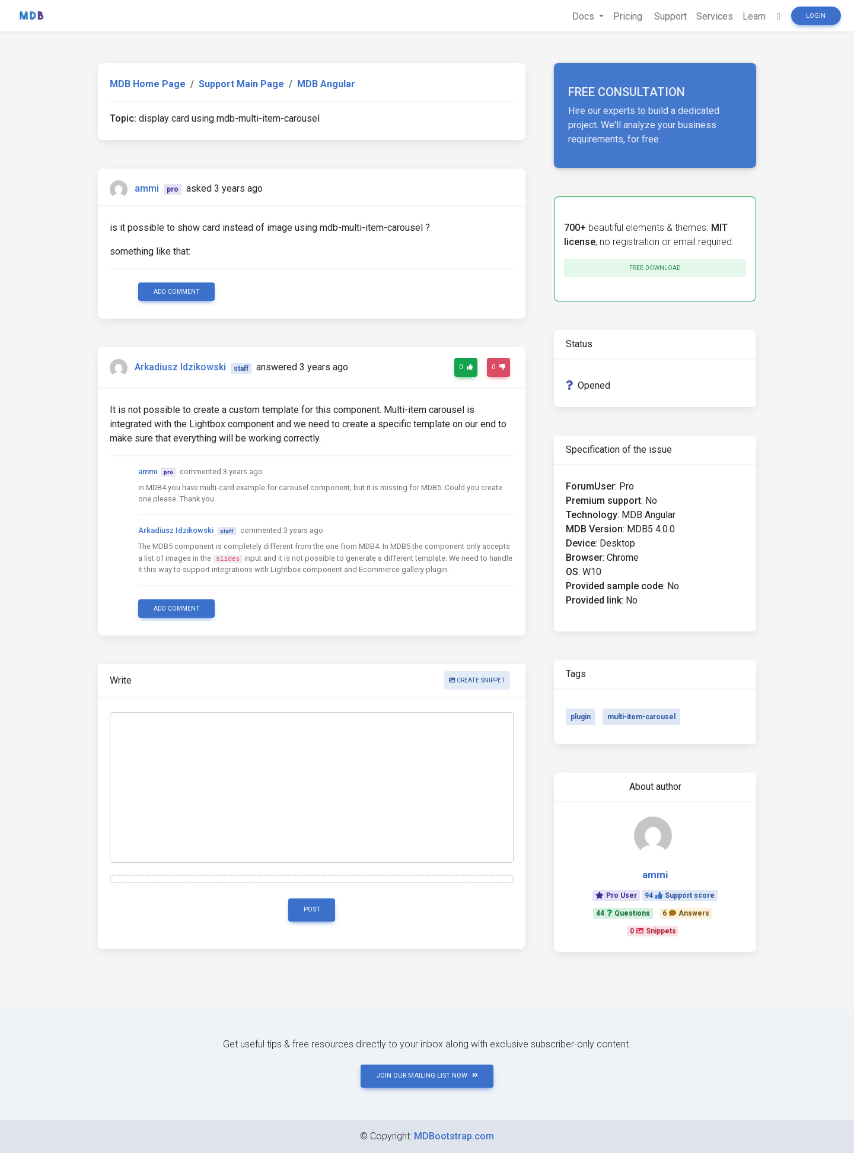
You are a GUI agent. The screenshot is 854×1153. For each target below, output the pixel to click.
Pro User (616, 895)
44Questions (623, 913)
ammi (147, 188)
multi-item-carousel (641, 717)
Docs (584, 16)
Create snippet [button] (477, 680)
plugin (581, 717)
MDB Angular (326, 84)
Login (816, 16)
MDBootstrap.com (454, 1136)
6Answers (685, 913)
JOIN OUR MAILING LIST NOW (427, 1075)
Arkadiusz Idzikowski (180, 367)
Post (312, 909)
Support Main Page (241, 84)
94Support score (680, 895)
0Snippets (653, 931)
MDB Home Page (148, 84)
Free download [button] (655, 268)
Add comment (177, 292)
